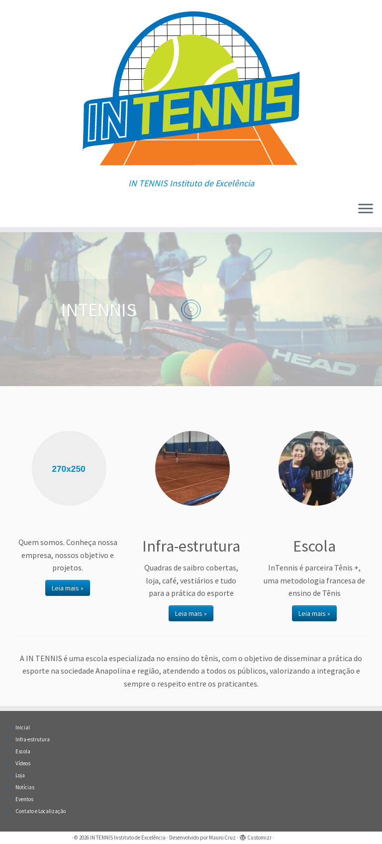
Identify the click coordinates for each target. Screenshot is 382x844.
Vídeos (22, 763)
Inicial (22, 727)
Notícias (24, 787)
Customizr (259, 837)
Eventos (24, 799)
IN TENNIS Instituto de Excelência (128, 837)
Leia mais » (68, 587)
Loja (20, 775)
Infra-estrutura (32, 739)
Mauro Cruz (222, 837)
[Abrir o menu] (365, 209)
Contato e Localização (40, 811)
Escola (22, 751)
